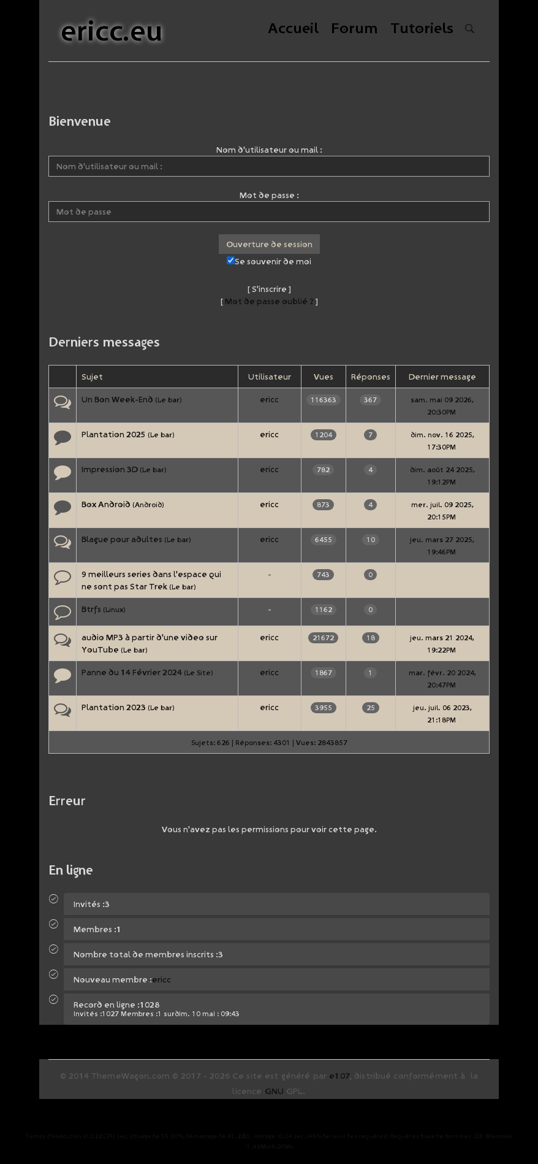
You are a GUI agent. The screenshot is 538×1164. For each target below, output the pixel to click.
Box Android (106, 504)
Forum (354, 29)
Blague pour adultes (121, 539)
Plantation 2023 (113, 707)
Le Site (198, 672)
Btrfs (91, 609)
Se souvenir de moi (269, 261)
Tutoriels (421, 29)
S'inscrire (269, 289)
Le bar (168, 400)
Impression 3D (109, 469)
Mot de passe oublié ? (269, 301)
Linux (114, 609)
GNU (274, 1091)
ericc (269, 399)
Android (148, 504)
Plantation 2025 (113, 434)
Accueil (293, 29)
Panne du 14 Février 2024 (131, 672)
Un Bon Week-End (117, 399)
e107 (339, 1076)
